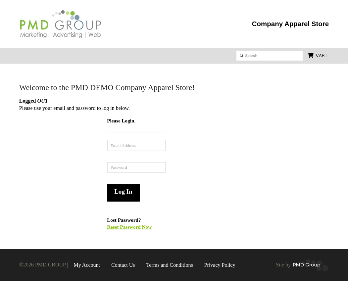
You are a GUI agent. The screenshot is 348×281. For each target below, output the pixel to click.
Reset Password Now (129, 227)
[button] (317, 55)
